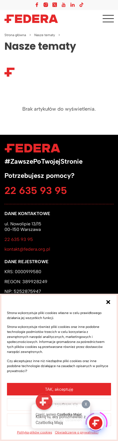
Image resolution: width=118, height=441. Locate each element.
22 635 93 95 (35, 190)
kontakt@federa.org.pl (27, 249)
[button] (108, 302)
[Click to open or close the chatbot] (95, 421)
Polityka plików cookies (34, 432)
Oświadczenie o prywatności (76, 432)
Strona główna (15, 35)
